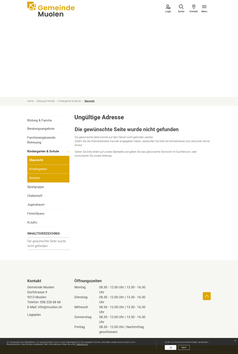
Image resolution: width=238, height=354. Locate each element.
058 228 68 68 (50, 302)
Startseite (118, 151)
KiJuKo (32, 222)
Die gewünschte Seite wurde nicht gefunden (46, 243)
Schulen (34, 178)
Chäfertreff (34, 196)
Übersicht (38, 161)
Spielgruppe (35, 187)
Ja (170, 347)
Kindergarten (38, 169)
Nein (184, 347)
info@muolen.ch (50, 307)
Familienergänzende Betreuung (41, 140)
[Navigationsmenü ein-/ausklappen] (204, 8)
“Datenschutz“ (82, 344)
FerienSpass (35, 213)
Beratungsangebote (40, 129)
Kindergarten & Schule (43, 151)
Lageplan (37, 315)
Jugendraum (36, 204)
